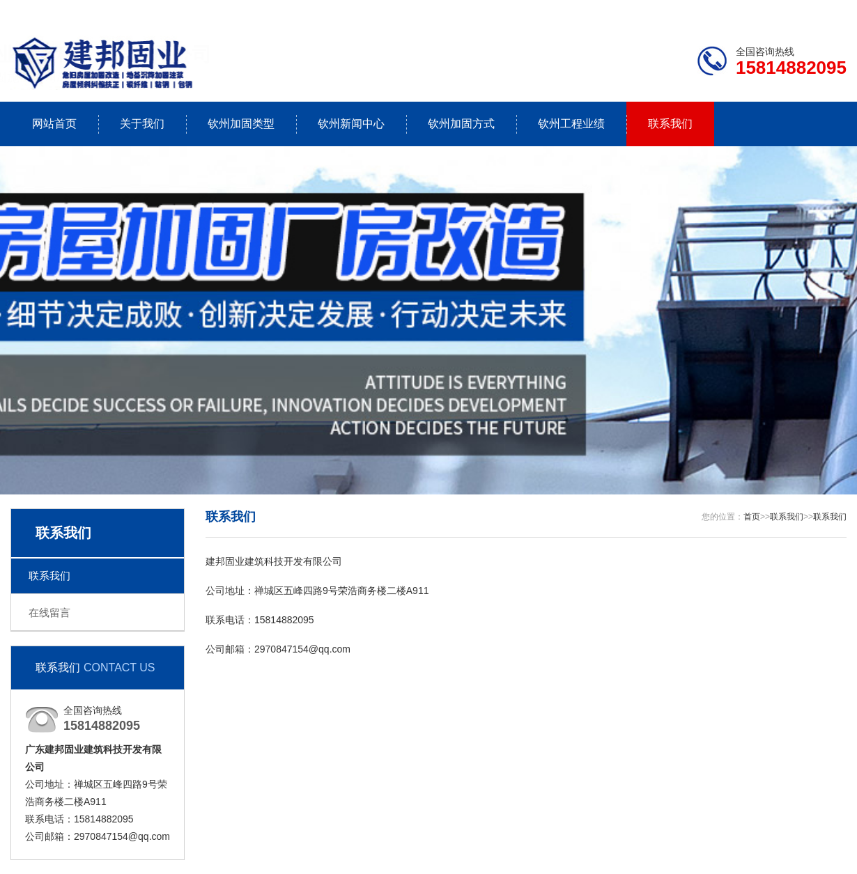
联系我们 (759, 11)
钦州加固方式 (461, 124)
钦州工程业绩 (571, 124)
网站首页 (54, 124)
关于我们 (142, 124)
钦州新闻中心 (351, 124)
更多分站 (827, 11)
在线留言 (49, 612)
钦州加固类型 (241, 124)
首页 (751, 517)
